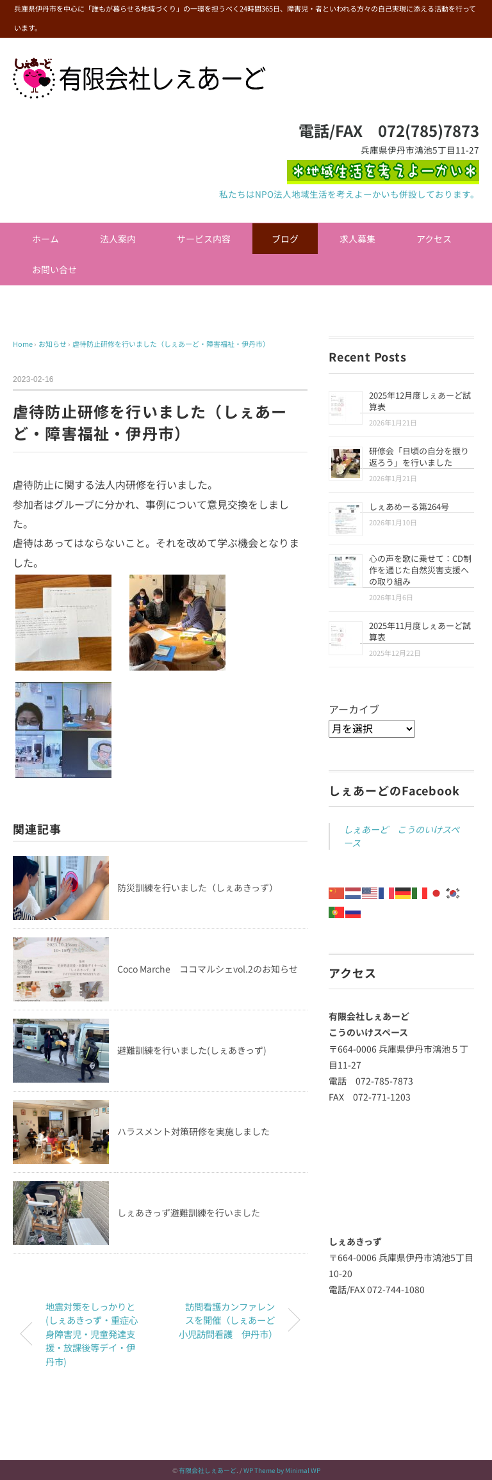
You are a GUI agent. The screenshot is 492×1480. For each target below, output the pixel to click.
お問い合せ (54, 269)
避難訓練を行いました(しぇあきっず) (191, 1050)
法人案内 (118, 238)
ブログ (285, 238)
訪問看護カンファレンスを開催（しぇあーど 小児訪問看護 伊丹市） (231, 1320)
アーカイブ (354, 709)
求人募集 (357, 238)
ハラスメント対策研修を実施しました (193, 1131)
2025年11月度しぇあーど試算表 (420, 631)
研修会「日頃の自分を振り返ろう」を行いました (419, 456)
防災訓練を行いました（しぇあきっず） (197, 887)
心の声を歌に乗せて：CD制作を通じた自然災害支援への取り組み (420, 569)
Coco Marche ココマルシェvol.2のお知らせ (207, 968)
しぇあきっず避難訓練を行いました (188, 1212)
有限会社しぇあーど (207, 1470)
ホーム (45, 238)
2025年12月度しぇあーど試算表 (420, 401)
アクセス (434, 238)
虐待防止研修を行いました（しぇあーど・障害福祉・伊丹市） (171, 343)
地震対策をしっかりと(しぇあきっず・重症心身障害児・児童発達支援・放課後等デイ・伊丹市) (91, 1334)
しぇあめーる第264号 (409, 506)
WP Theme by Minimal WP (281, 1470)
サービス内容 (204, 238)
